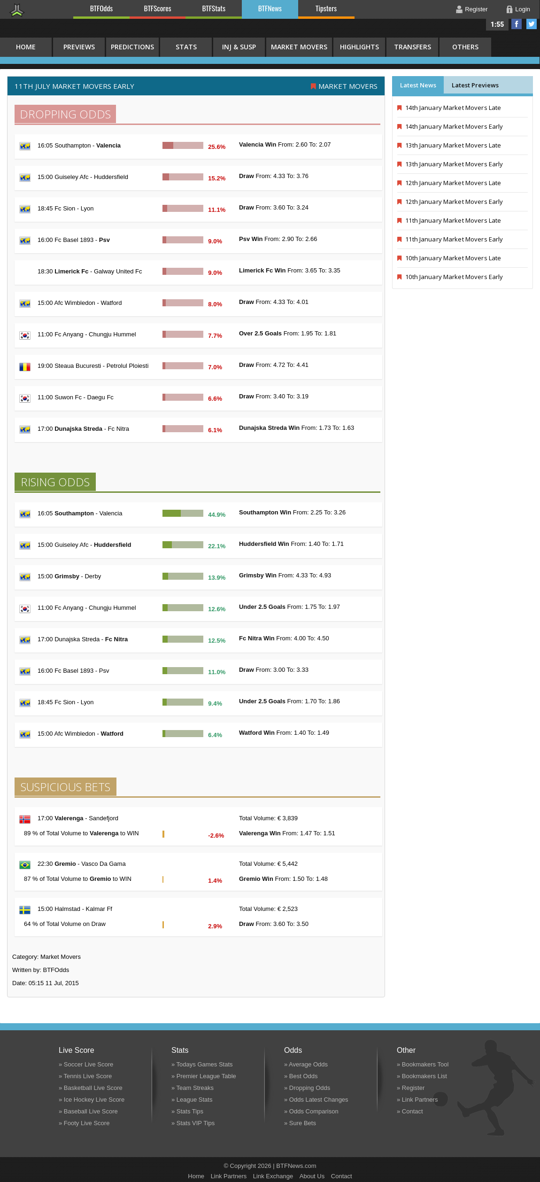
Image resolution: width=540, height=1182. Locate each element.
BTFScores (157, 8)
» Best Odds (301, 1076)
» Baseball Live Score (88, 1111)
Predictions (132, 46)
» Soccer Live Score (86, 1064)
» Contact (410, 1111)
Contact (341, 1176)
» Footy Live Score (84, 1123)
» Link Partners (417, 1099)
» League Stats (191, 1099)
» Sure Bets (300, 1123)
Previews (79, 46)
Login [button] (522, 9)
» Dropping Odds (307, 1087)
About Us (312, 1176)
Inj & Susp (239, 46)
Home (196, 1176)
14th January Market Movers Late (449, 107)
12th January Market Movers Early (450, 201)
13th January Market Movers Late (449, 145)
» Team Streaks (192, 1087)
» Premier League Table (203, 1076)
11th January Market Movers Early (450, 239)
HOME (26, 46)
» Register (410, 1087)
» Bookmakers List (422, 1076)
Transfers (412, 46)
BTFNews (270, 8)
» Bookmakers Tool (422, 1064)
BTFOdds (101, 8)
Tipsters (326, 8)
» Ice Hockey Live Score (91, 1099)
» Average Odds (306, 1064)
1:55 (497, 24)
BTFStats (214, 8)
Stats (186, 46)
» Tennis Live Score (85, 1076)
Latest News (418, 85)
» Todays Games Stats (202, 1064)
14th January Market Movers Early (450, 126)
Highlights (359, 46)
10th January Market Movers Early (450, 276)
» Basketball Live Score (91, 1087)
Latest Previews (475, 85)
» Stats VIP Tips (193, 1123)
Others (465, 46)
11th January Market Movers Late (449, 220)
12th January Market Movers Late (449, 183)
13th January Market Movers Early (450, 164)
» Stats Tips (187, 1111)
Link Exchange (273, 1176)
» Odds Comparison (311, 1111)
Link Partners (229, 1176)
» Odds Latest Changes (316, 1099)
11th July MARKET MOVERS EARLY (74, 86)
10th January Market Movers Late (449, 258)
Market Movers (299, 46)
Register (476, 9)
